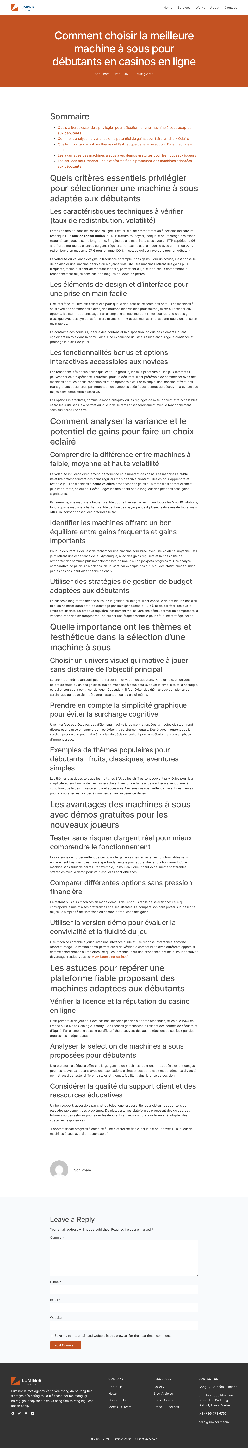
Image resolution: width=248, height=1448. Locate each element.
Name (55, 1282)
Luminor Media (122, 1438)
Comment (58, 1237)
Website (56, 1318)
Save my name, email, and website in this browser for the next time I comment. (113, 1336)
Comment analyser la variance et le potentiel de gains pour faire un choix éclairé (123, 139)
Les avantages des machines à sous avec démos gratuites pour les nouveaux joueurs (127, 155)
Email (55, 1300)
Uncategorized (143, 74)
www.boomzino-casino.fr (110, 957)
